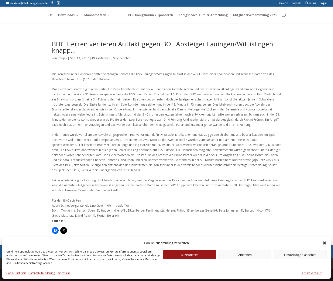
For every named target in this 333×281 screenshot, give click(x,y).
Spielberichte (122, 58)
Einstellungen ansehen (300, 255)
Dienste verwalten (311, 273)
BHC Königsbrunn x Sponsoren (150, 15)
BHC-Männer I (101, 58)
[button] (324, 243)
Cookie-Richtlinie (16, 273)
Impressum (64, 273)
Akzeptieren (190, 255)
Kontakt (297, 3)
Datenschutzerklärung (41, 273)
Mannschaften (95, 15)
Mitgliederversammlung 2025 (255, 15)
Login (323, 3)
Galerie (283, 3)
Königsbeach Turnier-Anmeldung (203, 15)
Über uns (310, 3)
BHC (50, 15)
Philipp (62, 58)
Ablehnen (245, 255)
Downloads (66, 15)
